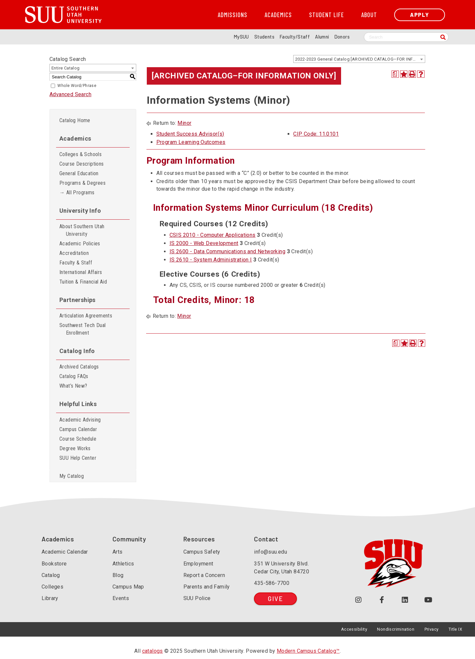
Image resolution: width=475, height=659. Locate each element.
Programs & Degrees (82, 183)
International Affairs (80, 272)
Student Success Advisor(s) (190, 134)
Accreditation (74, 253)
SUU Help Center (77, 458)
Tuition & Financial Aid (83, 282)
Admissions (232, 14)
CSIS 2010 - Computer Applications (213, 235)
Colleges (52, 587)
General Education (79, 173)
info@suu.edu (270, 552)
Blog (118, 575)
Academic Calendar (65, 552)
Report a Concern (204, 575)
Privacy (432, 629)
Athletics (123, 564)
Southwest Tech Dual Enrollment (82, 329)
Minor (184, 123)
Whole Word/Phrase (76, 85)
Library (50, 598)
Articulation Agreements (85, 316)
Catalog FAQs (73, 376)
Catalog (51, 575)
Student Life (326, 14)
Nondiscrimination (395, 629)
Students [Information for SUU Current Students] (264, 37)
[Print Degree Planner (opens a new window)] (395, 74)
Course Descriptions (81, 164)
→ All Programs (77, 192)
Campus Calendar (78, 429)
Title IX (455, 629)
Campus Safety (201, 552)
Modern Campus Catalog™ (308, 651)
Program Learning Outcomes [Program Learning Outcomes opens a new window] (191, 142)
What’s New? (73, 386)
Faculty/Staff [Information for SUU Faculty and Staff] (295, 37)
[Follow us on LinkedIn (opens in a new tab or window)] (405, 600)
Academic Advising (80, 420)
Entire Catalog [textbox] (65, 68)
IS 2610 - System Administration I (211, 260)
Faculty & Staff (75, 263)
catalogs (152, 651)
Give (275, 598)
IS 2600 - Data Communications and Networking (228, 251)
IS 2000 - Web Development (204, 243)
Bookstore (54, 564)
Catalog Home (74, 120)
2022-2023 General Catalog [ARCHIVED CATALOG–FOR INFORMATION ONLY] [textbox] (360, 59)
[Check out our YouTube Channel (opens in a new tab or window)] (428, 600)
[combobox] (359, 59)
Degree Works (75, 448)
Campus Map (128, 587)
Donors (342, 37)
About (369, 14)
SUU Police (197, 598)
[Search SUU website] (406, 37)
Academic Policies (79, 243)
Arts (117, 552)
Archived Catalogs (79, 367)
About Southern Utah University (82, 230)
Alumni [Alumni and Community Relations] (322, 37)
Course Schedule (77, 439)
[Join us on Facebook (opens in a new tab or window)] (381, 600)
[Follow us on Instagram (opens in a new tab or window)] (358, 600)
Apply (419, 15)
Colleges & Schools (80, 154)
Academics (278, 14)
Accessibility (354, 629)
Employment (198, 564)
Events (120, 598)
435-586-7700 (271, 583)
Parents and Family (206, 587)
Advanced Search (70, 94)
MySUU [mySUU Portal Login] (241, 37)
